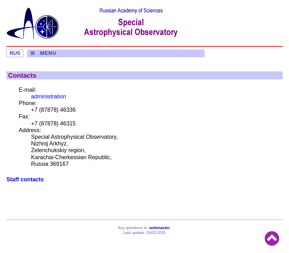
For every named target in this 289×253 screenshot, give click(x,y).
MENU (48, 53)
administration (48, 96)
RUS (15, 53)
